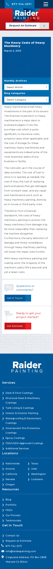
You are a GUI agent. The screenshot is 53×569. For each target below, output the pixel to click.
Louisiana (37, 479)
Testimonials (13, 520)
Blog (8, 499)
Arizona (10, 468)
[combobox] (26, 87)
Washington (38, 474)
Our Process (13, 515)
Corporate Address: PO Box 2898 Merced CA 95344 (26, 559)
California (11, 474)
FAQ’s (9, 510)
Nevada (10, 479)
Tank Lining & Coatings (20, 408)
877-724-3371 (22, 4)
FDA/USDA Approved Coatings (24, 443)
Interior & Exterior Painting (22, 413)
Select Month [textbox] (15, 87)
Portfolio (11, 504)
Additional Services (17, 448)
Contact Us (12, 535)
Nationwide (13, 463)
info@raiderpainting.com (21, 551)
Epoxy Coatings (15, 438)
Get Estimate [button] (15, 326)
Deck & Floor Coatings (19, 393)
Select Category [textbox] (16, 99)
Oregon (10, 484)
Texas (34, 463)
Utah (34, 468)
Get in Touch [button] (15, 298)
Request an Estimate (23, 25)
